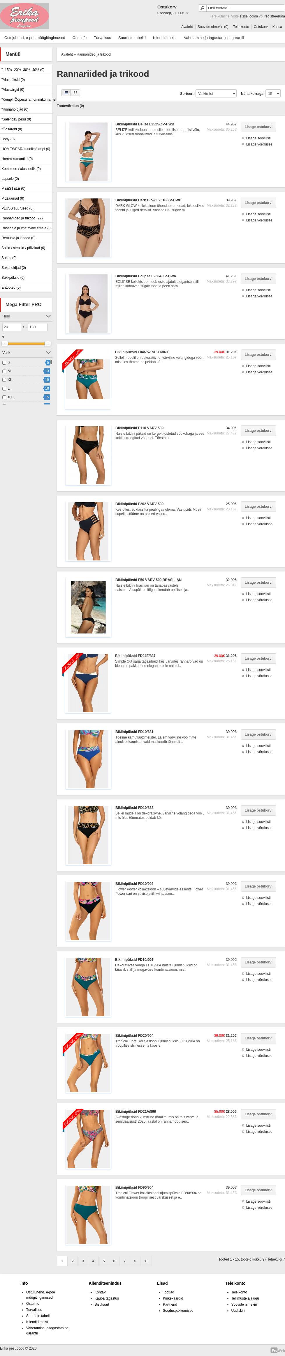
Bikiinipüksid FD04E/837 (135, 656)
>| (146, 1261)
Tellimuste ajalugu (245, 1298)
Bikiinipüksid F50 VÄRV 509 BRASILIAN (148, 580)
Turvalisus (102, 38)
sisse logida (249, 16)
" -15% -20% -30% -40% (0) (23, 70)
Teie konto (241, 27)
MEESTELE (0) (13, 189)
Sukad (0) (9, 258)
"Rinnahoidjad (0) (14, 109)
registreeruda (274, 16)
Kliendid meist (165, 38)
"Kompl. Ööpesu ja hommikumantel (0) (26, 99)
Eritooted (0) (11, 287)
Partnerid (170, 1304)
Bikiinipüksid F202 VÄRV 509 (139, 504)
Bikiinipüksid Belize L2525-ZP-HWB (144, 124)
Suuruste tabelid (132, 38)
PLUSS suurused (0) (17, 208)
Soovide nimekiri (244, 1304)
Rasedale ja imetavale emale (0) (26, 228)
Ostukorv (261, 27)
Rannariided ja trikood (94, 54)
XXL (11, 397)
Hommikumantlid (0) (17, 159)
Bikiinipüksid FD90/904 (134, 1187)
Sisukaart (102, 1304)
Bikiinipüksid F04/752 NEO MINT (142, 352)
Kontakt (101, 1292)
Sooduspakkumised (178, 1311)
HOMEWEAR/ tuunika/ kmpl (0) (25, 149)
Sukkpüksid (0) (12, 278)
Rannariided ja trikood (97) (22, 218)
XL (10, 379)
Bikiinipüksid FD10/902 (134, 884)
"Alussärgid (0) (12, 90)
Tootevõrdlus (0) (70, 106)
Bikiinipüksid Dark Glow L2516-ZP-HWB (148, 200)
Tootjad (168, 1292)
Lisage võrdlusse (259, 144)
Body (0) (8, 139)
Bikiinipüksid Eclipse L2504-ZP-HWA (145, 276)
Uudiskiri (238, 1311)
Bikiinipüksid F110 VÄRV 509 (139, 428)
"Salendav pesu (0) (16, 119)
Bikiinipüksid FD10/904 (134, 960)
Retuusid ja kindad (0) (18, 238)
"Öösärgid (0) (11, 129)
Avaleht (187, 27)
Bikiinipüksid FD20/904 (134, 1036)
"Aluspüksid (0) (13, 80)
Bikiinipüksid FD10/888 (134, 808)
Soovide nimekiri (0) (213, 27)
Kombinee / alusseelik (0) (21, 169)
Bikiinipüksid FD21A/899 (135, 1112)
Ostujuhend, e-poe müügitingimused (34, 38)
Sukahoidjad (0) (13, 268)
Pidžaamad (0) (12, 198)
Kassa (277, 27)
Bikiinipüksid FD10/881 (134, 732)
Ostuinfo (80, 38)
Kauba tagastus (107, 1298)
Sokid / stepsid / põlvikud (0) (23, 248)
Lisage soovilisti (258, 138)
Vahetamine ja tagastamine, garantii (214, 38)
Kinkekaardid (173, 1298)
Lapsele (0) (10, 179)
